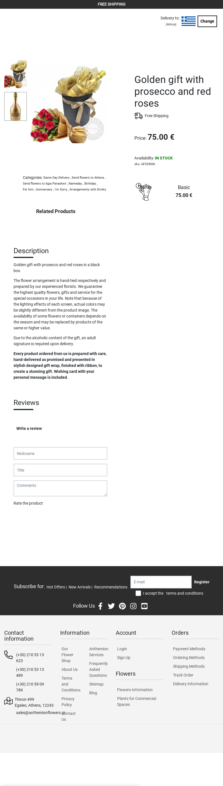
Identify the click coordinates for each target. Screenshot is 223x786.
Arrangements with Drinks (87, 189)
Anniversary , (45, 189)
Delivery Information (190, 684)
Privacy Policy (68, 702)
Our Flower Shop (67, 655)
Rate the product (28, 503)
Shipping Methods (189, 666)
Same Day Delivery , (57, 177)
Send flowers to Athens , (89, 177)
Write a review (29, 428)
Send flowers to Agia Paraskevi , (45, 183)
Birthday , (90, 183)
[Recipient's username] (161, 582)
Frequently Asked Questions (98, 669)
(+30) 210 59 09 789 (30, 687)
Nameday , (76, 183)
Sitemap (96, 684)
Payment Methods (189, 649)
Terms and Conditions (71, 684)
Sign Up (123, 657)
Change (207, 21)
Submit (22, 518)
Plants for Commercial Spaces (136, 701)
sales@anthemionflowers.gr (40, 712)
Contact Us (69, 716)
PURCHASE (176, 223)
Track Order (183, 675)
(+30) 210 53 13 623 (30, 658)
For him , (29, 189)
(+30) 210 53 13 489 (30, 672)
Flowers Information (135, 690)
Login (122, 649)
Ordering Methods (189, 657)
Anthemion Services (98, 652)
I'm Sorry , (62, 189)
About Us (70, 669)
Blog (93, 693)
